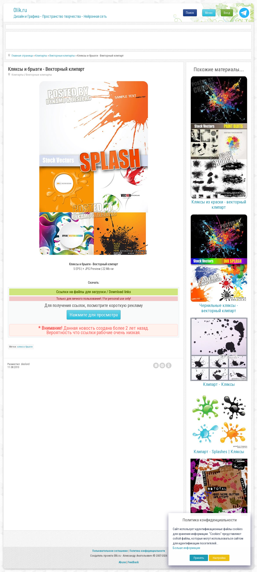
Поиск (190, 12)
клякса (21, 346)
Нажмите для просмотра (94, 314)
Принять (199, 558)
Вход (227, 12)
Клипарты (18, 74)
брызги (29, 346)
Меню (209, 12)
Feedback (133, 562)
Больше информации (186, 548)
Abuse (122, 562)
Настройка (219, 558)
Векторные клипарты (39, 74)
